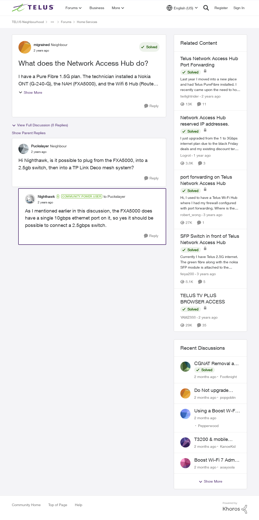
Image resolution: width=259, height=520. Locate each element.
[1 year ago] (201, 155)
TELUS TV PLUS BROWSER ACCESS (202, 298)
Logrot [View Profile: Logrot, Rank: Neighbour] (185, 155)
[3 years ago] (212, 214)
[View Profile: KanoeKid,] (185, 442)
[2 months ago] (205, 376)
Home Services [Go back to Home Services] (87, 22)
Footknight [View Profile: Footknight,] (228, 376)
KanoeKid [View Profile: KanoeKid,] (227, 446)
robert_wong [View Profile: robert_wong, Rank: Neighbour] (190, 214)
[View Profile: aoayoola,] (185, 463)
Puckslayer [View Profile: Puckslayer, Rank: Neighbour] (40, 146)
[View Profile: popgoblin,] (185, 393)
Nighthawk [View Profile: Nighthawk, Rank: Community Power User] (46, 196)
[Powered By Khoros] (235, 508)
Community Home (26, 505)
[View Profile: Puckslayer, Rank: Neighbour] (23, 149)
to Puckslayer (114, 196)
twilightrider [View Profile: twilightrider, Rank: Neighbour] (189, 96)
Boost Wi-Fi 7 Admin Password (216, 460)
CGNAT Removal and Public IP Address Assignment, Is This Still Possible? (217, 364)
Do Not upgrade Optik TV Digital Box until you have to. (215, 390)
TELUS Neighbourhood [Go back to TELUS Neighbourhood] (28, 22)
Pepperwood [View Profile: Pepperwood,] (208, 425)
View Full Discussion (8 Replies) (40, 125)
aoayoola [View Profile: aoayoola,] (227, 467)
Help (78, 505)
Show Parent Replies (29, 133)
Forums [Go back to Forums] (66, 22)
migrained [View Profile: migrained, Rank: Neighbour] (42, 44)
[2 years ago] (210, 96)
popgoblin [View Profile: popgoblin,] (228, 397)
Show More (30, 92)
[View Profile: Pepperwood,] (185, 414)
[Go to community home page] (33, 8)
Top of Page (57, 505)
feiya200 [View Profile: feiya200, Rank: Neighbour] (187, 274)
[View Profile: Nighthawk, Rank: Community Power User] (30, 199)
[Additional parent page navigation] (52, 22)
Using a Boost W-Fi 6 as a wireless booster (217, 411)
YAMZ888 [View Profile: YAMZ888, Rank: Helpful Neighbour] (188, 317)
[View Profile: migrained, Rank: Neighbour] (24, 47)
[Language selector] (182, 8)
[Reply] (151, 106)
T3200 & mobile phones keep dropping (211, 439)
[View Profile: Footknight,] (185, 367)
